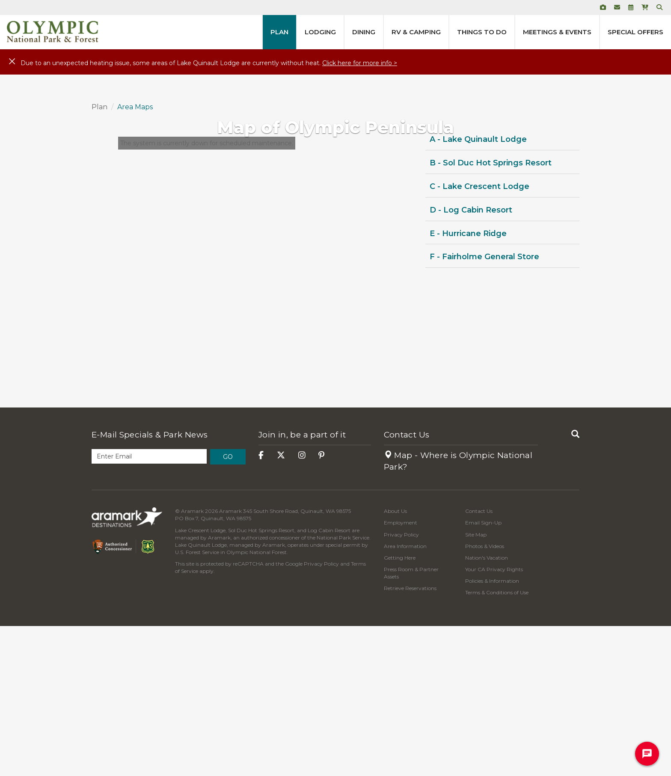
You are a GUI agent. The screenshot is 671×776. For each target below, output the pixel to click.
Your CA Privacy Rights (494, 719)
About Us (395, 661)
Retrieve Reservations (410, 738)
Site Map (476, 684)
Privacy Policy (321, 713)
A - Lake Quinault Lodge (478, 289)
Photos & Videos (484, 695)
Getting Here (400, 707)
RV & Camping (416, 32)
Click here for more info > (359, 63)
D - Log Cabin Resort (471, 359)
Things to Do (482, 32)
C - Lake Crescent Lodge (479, 336)
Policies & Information (492, 731)
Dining (363, 32)
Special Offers (635, 32)
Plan (279, 32)
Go (228, 606)
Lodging (320, 32)
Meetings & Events (557, 32)
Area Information (405, 695)
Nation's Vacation (486, 707)
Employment (400, 672)
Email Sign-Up (483, 672)
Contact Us (407, 584)
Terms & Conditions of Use (496, 742)
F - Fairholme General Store (484, 406)
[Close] (12, 61)
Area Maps (135, 256)
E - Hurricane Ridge (468, 383)
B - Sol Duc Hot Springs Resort (491, 313)
